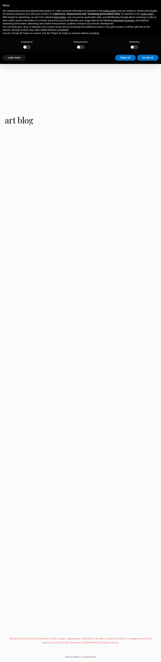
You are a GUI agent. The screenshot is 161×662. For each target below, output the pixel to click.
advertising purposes (123, 20)
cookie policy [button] (146, 14)
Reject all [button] (125, 57)
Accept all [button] (147, 57)
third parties (60, 17)
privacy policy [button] (110, 10)
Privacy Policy (72, 656)
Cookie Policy (88, 656)
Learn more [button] (14, 57)
